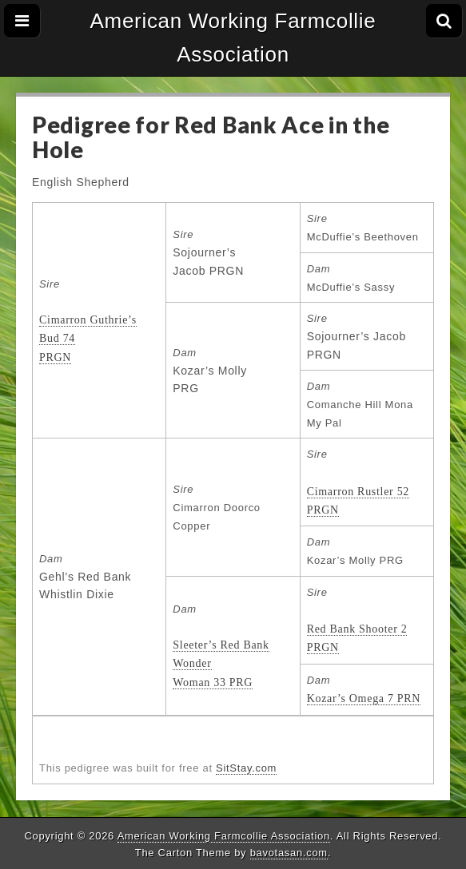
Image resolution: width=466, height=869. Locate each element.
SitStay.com (246, 768)
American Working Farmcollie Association (233, 37)
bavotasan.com (289, 853)
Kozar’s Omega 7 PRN (364, 698)
